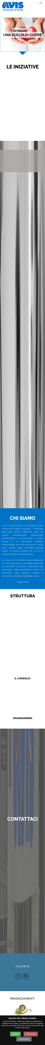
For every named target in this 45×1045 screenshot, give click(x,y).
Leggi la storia (22, 582)
